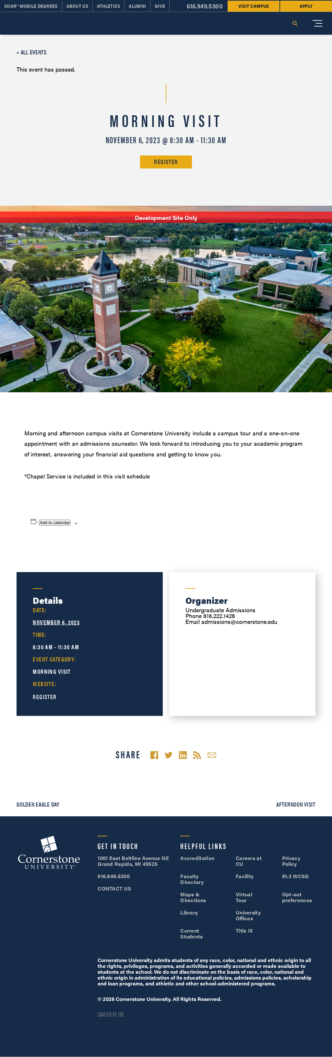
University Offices (248, 915)
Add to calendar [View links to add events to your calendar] (55, 522)
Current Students (191, 933)
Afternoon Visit (295, 804)
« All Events (32, 52)
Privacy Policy (291, 860)
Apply (306, 6)
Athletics (108, 6)
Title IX (244, 930)
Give (160, 6)
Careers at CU (249, 860)
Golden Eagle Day (38, 804)
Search (295, 23)
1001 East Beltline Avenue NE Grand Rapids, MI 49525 (133, 860)
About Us (77, 6)
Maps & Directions (193, 897)
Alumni (137, 6)
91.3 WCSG (295, 876)
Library (189, 912)
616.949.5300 (205, 6)
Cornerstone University (49, 853)
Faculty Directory (192, 879)
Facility (245, 876)
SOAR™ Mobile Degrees (31, 6)
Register (166, 161)
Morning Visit (52, 671)
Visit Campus (253, 6)
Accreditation (197, 858)
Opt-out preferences (297, 897)
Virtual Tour (244, 897)
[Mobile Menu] (317, 23)
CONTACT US (114, 888)
